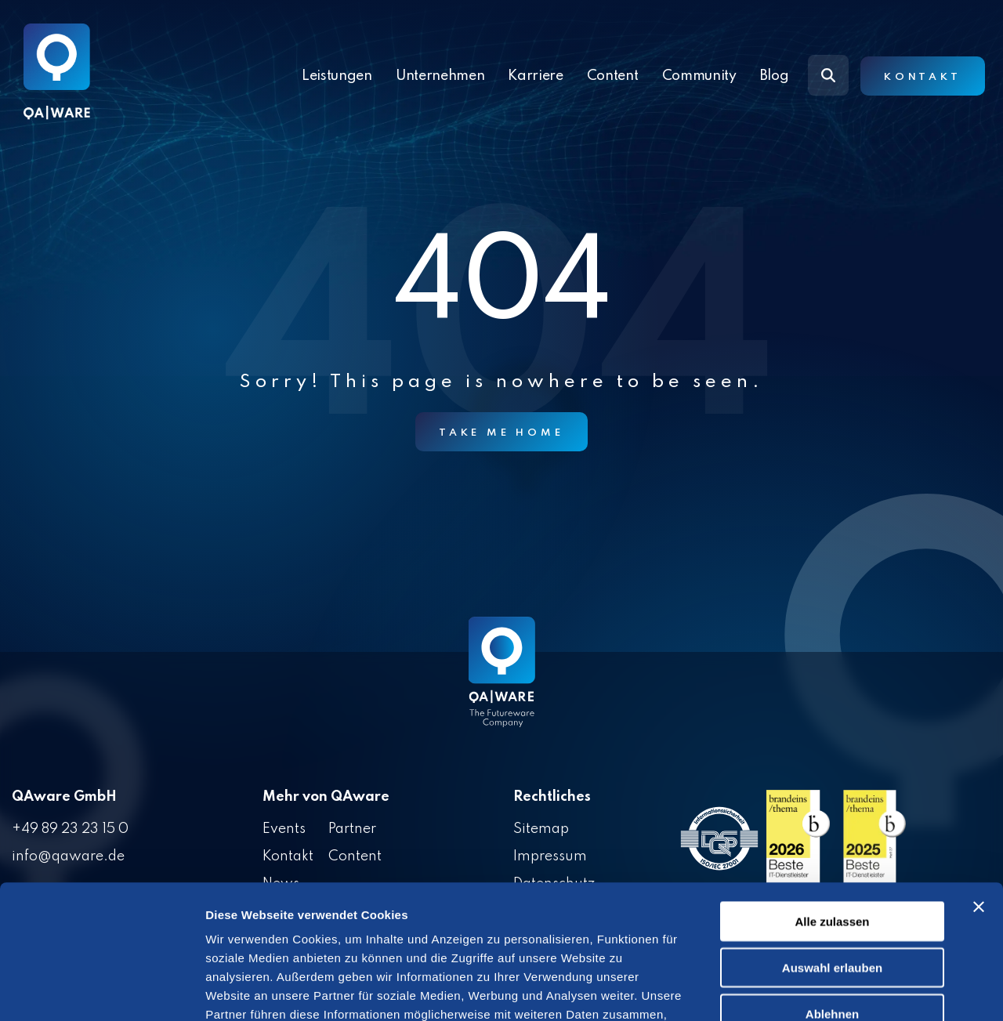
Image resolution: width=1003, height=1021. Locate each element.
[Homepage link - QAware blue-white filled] (502, 683)
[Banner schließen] (978, 781)
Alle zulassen (832, 795)
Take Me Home (501, 433)
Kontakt (922, 77)
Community (699, 76)
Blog (774, 76)
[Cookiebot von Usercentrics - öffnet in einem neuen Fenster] (101, 990)
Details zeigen (833, 990)
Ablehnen (832, 888)
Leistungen (337, 76)
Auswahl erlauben (832, 842)
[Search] (828, 75)
